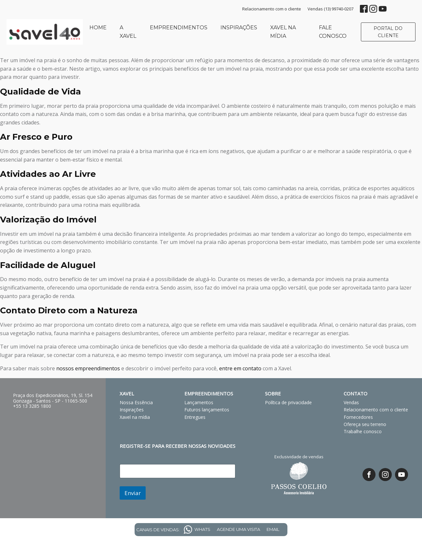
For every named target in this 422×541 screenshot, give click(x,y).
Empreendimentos (178, 27)
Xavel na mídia (283, 31)
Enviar (133, 493)
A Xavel (128, 31)
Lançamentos (198, 402)
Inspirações (238, 27)
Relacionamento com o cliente (271, 9)
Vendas (351, 402)
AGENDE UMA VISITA (238, 529)
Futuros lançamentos (206, 409)
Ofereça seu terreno (365, 424)
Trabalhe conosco (363, 431)
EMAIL (273, 529)
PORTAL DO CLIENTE (388, 31)
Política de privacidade (288, 402)
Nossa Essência (136, 402)
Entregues (194, 417)
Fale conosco (333, 31)
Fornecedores (358, 417)
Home (98, 27)
